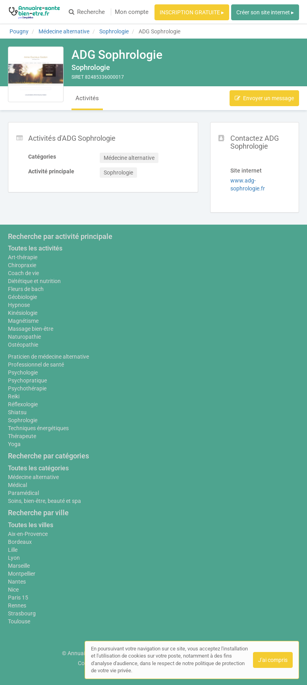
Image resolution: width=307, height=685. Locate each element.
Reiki (13, 396)
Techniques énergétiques (38, 428)
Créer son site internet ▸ (265, 12)
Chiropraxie (22, 265)
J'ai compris (273, 660)
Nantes (17, 581)
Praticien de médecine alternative (48, 356)
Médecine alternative (33, 477)
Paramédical (23, 493)
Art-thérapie (22, 257)
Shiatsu (17, 412)
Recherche (87, 12)
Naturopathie (24, 337)
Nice (13, 589)
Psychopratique (27, 380)
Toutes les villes (30, 525)
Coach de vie (23, 273)
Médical (17, 485)
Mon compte (132, 12)
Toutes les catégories (38, 468)
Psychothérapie (27, 388)
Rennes (17, 605)
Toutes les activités (35, 248)
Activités (87, 98)
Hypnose (19, 305)
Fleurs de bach (26, 289)
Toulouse (19, 621)
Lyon (14, 558)
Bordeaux (20, 542)
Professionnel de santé (36, 364)
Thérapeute (22, 436)
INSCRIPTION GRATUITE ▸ (192, 12)
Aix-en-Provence (28, 534)
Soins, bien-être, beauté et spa (44, 501)
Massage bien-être (30, 329)
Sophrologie (22, 420)
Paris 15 (18, 597)
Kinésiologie (22, 313)
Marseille (19, 566)
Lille (12, 550)
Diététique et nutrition (34, 281)
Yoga (14, 444)
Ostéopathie (23, 345)
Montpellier (21, 574)
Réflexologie (23, 404)
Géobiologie (22, 297)
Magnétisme (23, 321)
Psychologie (23, 372)
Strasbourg (22, 613)
